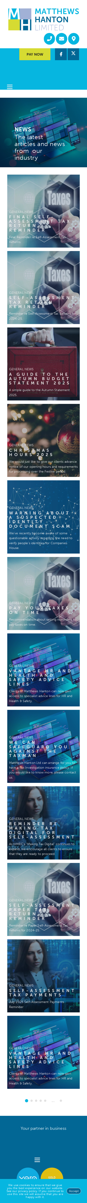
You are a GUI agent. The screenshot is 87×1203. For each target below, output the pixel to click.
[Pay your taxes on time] (43, 593)
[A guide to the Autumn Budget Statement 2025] (43, 363)
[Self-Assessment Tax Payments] (43, 975)
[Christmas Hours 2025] (43, 440)
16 (61, 1101)
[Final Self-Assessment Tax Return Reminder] (43, 211)
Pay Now (35, 54)
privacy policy (27, 1191)
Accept (74, 1191)
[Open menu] (9, 75)
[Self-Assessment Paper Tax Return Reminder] (43, 899)
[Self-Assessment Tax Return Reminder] (43, 287)
